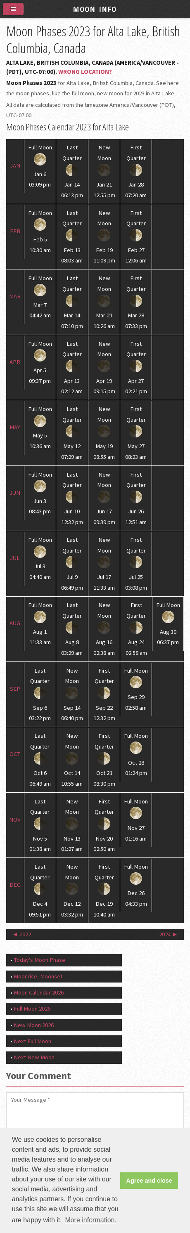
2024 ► (168, 934)
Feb (15, 231)
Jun (15, 492)
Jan (15, 165)
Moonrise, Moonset (38, 976)
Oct (15, 754)
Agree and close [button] (149, 1180)
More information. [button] (90, 1220)
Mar (15, 296)
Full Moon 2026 (32, 1008)
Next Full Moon (32, 1041)
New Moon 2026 (34, 1025)
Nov (15, 819)
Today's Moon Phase (39, 960)
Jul (15, 558)
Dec (15, 884)
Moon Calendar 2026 (39, 992)
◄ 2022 (21, 934)
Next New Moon (34, 1057)
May (15, 427)
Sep (15, 688)
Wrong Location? (85, 72)
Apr (15, 362)
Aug (15, 623)
